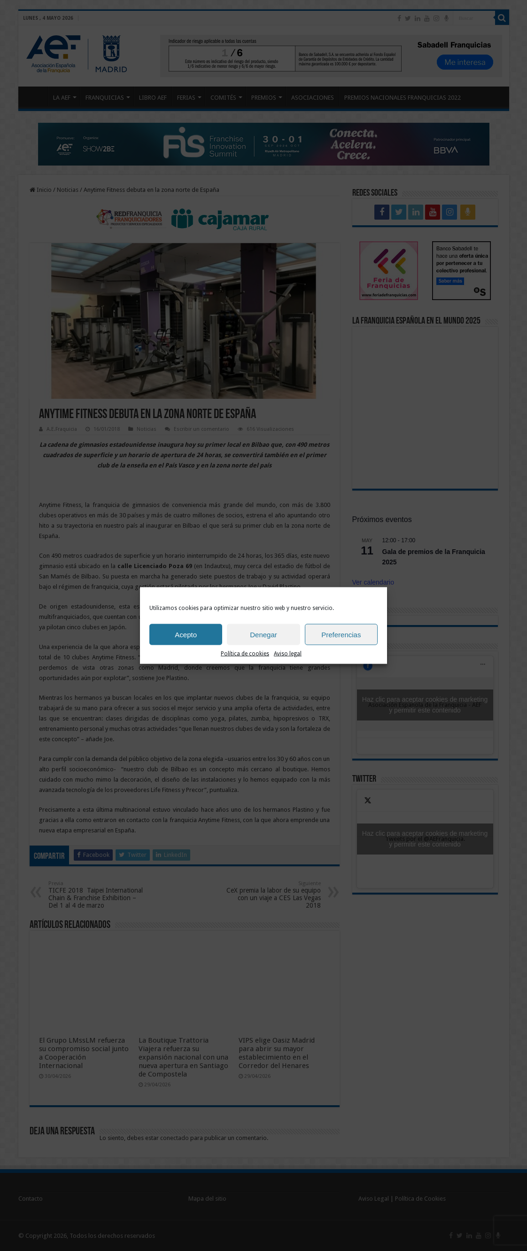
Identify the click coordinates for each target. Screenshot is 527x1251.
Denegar (263, 634)
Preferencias (341, 634)
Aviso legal (288, 653)
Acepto (186, 634)
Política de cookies (245, 653)
